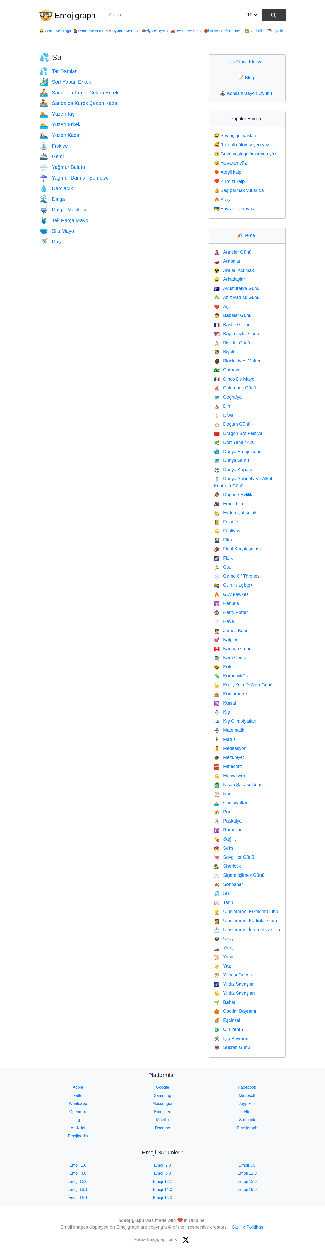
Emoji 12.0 (78, 1181)
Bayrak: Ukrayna (234, 208)
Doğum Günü (232, 424)
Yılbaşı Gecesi (233, 974)
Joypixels (247, 1103)
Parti (223, 811)
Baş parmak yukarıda (239, 190)
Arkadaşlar (229, 279)
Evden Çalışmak (235, 512)
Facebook (247, 1087)
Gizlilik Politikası (248, 1227)
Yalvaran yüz (230, 163)
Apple (78, 1087)
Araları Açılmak (234, 270)
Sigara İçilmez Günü (239, 875)
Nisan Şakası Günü (238, 784)
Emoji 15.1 (78, 1197)
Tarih (223, 902)
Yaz (222, 966)
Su (221, 893)
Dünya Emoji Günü (238, 451)
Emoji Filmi (230, 503)
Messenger (162, 1103)
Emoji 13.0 (247, 1181)
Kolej (223, 666)
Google (162, 1087)
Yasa (223, 956)
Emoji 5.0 (162, 1173)
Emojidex (162, 1112)
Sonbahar (228, 884)
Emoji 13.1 (78, 1189)
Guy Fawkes (231, 594)
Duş (50, 241)
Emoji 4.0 (77, 1173)
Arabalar (227, 261)
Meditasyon (230, 748)
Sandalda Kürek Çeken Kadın (79, 103)
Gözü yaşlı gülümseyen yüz (245, 153)
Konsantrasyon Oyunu (247, 93)
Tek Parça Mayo (63, 220)
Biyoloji (226, 351)
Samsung (162, 1095)
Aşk (222, 306)
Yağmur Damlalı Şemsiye (74, 178)
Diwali (224, 415)
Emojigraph (75, 15)
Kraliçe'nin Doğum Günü (243, 684)
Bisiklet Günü (232, 342)
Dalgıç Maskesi (62, 209)
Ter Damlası (59, 71)
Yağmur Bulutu (62, 167)
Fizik (223, 558)
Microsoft (247, 1095)
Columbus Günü (235, 387)
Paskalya (228, 821)
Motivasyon (230, 775)
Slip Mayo (56, 231)
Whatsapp (78, 1103)
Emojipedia (78, 1136)
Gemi (51, 156)
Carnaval (227, 369)
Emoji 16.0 (162, 1197)
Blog (247, 77)
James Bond (231, 630)
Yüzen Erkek (59, 124)
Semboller (255, 31)
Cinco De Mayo (234, 379)
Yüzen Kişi (57, 114)
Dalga (52, 199)
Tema (247, 235)
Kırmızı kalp (229, 181)
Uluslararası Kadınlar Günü (246, 920)
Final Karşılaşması (237, 548)
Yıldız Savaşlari (234, 984)
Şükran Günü (232, 1047)
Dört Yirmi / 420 (234, 442)
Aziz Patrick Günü (236, 297)
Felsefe (226, 521)
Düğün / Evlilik (233, 494)
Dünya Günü (231, 460)
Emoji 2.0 (162, 1165)
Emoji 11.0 (247, 1173)
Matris (225, 739)
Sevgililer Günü (234, 857)
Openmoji (77, 1112)
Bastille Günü (232, 324)
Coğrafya (228, 397)
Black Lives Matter (237, 360)
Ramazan (228, 829)
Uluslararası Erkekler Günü (246, 911)
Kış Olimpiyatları (235, 721)
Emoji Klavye (247, 61)
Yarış (224, 947)
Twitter (78, 1095)
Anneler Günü (233, 252)
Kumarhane (230, 693)
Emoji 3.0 (247, 1165)
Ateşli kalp (227, 172)
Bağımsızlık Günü (236, 333)
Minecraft (228, 766)
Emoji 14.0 (162, 1189)
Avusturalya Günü (236, 288)
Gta (222, 567)
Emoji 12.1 (162, 1181)
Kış (222, 712)
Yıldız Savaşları (234, 993)
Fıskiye (53, 146)
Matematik (229, 730)
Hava (224, 621)
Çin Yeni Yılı (231, 1029)
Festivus (227, 530)
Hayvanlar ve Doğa (122, 31)
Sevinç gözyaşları (235, 135)
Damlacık (56, 188)
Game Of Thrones (237, 576)
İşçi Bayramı (231, 1038)
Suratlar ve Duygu (55, 31)
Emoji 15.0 (247, 1189)
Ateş (222, 199)
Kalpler (225, 639)
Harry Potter (231, 612)
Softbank (247, 1120)
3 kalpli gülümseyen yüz (241, 144)
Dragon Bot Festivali (239, 433)
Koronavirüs (231, 675)
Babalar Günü (233, 315)
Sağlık (225, 839)
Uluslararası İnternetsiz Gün (247, 929)
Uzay (224, 938)
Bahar (224, 1002)
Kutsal (225, 703)
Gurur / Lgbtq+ (233, 585)
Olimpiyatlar (230, 802)
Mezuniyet (229, 757)
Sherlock (227, 866)
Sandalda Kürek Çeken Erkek (78, 92)
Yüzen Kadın (60, 135)
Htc (247, 1112)
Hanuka (226, 603)
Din (222, 406)
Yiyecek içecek (155, 31)
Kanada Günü (233, 648)
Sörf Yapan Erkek (65, 82)
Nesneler (233, 31)
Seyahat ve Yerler (186, 31)
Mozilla (162, 1120)
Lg (78, 1120)
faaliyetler (213, 31)
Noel (223, 793)
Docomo (162, 1128)
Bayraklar (276, 31)
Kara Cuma (230, 657)
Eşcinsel (227, 1020)
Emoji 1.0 (77, 1165)
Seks (223, 848)
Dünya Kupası (233, 469)
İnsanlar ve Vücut (88, 31)
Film (223, 539)
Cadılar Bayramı (235, 1011)
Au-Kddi (78, 1128)
